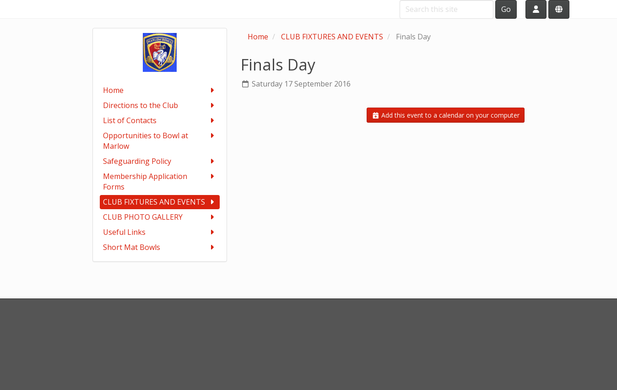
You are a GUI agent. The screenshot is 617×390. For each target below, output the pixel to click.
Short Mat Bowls (160, 247)
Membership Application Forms (160, 181)
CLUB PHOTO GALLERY (160, 217)
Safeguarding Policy (160, 161)
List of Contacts (160, 120)
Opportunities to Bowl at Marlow (160, 140)
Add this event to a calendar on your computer (446, 115)
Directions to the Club (160, 105)
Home (160, 90)
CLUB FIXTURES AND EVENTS (160, 202)
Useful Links (160, 232)
